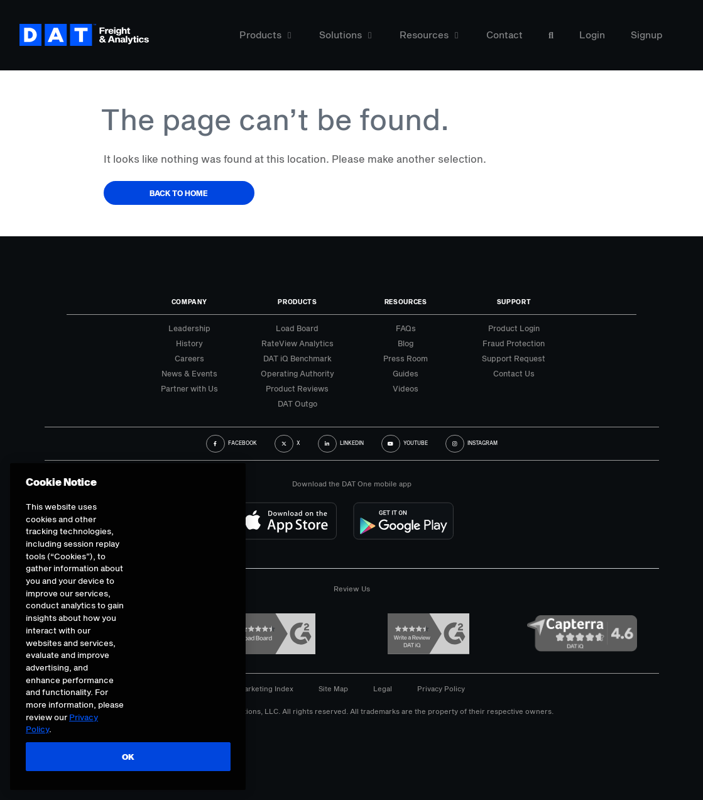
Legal (382, 688)
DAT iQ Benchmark (297, 358)
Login (592, 36)
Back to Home (179, 193)
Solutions (345, 36)
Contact (504, 36)
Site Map (333, 688)
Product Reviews (297, 388)
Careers (189, 358)
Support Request (513, 358)
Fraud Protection (513, 343)
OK (127, 757)
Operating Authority (297, 373)
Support (514, 301)
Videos (405, 388)
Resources (429, 36)
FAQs (406, 328)
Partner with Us (189, 388)
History (189, 343)
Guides (405, 373)
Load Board (297, 328)
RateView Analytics (297, 343)
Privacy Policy (441, 688)
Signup (647, 36)
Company (189, 301)
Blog (405, 343)
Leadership (189, 328)
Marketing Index (265, 688)
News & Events (189, 373)
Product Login (514, 328)
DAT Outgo (297, 403)
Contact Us (514, 373)
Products (265, 36)
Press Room (405, 358)
